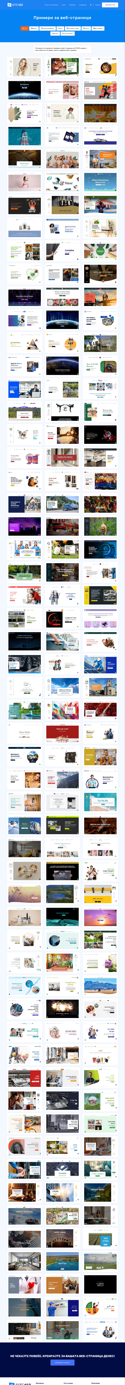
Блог (60, 28)
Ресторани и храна (73, 28)
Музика (55, 33)
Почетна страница (51, 5)
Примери (72, 5)
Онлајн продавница (47, 28)
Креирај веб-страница (62, 1362)
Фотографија (97, 28)
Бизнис (34, 28)
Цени (64, 5)
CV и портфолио (67, 33)
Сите (25, 28)
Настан (86, 28)
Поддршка (83, 5)
